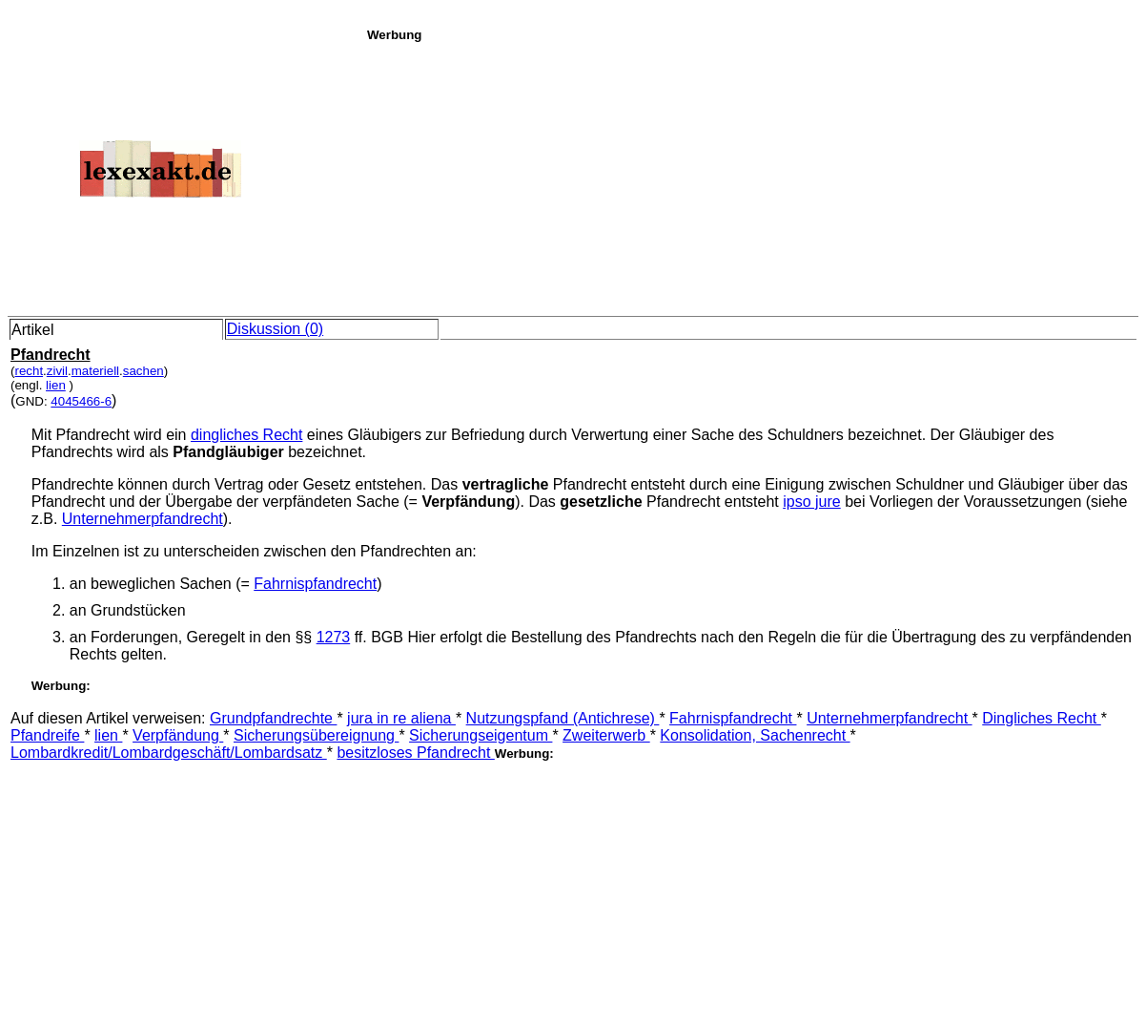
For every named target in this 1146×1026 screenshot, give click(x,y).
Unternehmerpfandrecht (142, 519)
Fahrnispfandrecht (315, 584)
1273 (334, 637)
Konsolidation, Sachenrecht (754, 735)
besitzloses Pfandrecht (415, 752)
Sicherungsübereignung (316, 735)
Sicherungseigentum (480, 735)
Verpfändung (178, 735)
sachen (143, 371)
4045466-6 (81, 401)
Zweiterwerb (606, 735)
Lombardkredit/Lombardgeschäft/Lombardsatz (168, 752)
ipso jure (811, 501)
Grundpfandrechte (273, 718)
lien (56, 385)
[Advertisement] (751, 175)
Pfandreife (47, 735)
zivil (57, 371)
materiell (95, 371)
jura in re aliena (401, 718)
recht (28, 371)
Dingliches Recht (1041, 718)
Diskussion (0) (275, 329)
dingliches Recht (246, 435)
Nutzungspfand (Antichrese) (563, 718)
